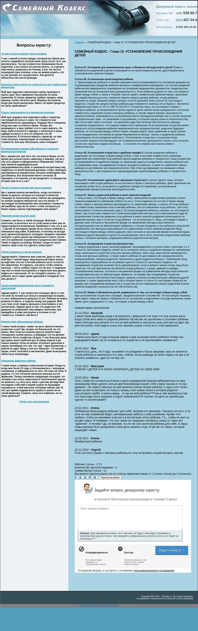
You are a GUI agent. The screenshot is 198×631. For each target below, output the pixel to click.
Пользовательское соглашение (99, 605)
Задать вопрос (172, 550)
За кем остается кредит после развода (23, 53)
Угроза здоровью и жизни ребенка (21, 252)
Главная (79, 42)
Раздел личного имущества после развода (26, 187)
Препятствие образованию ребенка (22, 321)
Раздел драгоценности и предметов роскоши (27, 112)
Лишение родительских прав (18, 215)
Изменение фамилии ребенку (18, 360)
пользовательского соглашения (154, 570)
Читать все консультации (34, 401)
